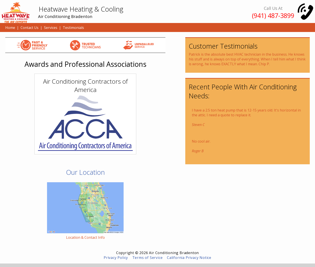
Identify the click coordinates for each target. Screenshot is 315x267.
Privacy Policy (116, 257)
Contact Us (29, 27)
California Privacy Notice (189, 257)
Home (10, 27)
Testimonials (73, 27)
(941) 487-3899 (273, 15)
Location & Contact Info (85, 237)
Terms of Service (147, 257)
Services (50, 27)
